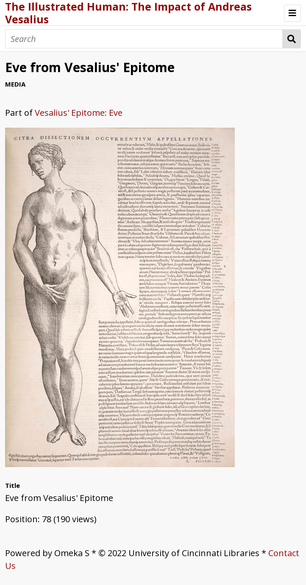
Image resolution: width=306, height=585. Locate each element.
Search (292, 38)
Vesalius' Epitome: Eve (78, 112)
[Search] (143, 38)
